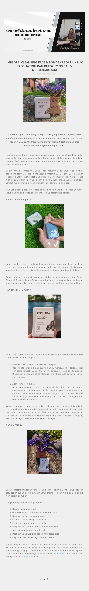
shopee (26, 557)
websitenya (59, 554)
